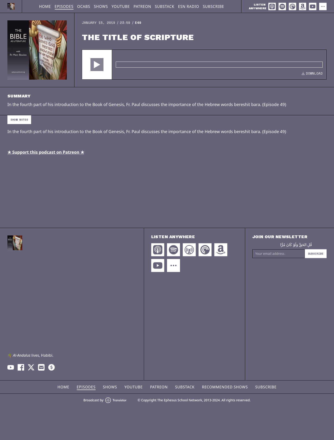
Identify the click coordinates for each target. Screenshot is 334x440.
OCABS (83, 6)
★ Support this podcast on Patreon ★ (45, 152)
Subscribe (213, 6)
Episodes (64, 6)
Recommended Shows (225, 387)
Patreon (142, 6)
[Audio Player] (204, 65)
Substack (164, 6)
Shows (101, 6)
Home (45, 6)
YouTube (121, 6)
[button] (96, 64)
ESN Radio (188, 6)
